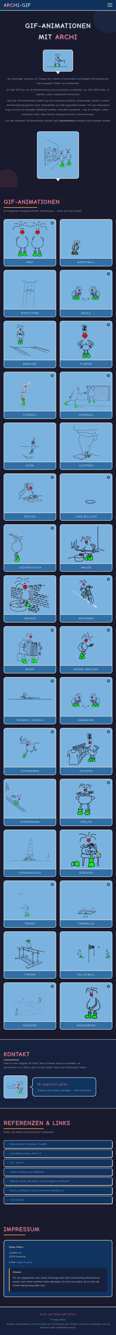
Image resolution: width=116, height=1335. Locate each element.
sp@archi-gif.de (24, 1262)
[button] (30, 242)
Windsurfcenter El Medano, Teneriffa (28, 1144)
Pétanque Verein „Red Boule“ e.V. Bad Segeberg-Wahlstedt (39, 1181)
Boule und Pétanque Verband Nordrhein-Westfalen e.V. (37, 1190)
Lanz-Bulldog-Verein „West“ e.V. (25, 1153)
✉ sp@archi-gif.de (53, 1084)
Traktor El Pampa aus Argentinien (27, 1172)
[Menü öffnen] (110, 5)
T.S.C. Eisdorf (16, 1162)
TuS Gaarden (17, 1200)
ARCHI (17, 5)
